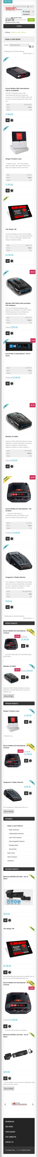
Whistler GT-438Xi (12, 436)
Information (9, 1122)
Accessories (13, 849)
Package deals (13, 845)
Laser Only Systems (15, 837)
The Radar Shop (10, 1150)
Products (11, 869)
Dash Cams (11, 853)
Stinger (29, 177)
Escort (30, 107)
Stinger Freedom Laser (14, 159)
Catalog (7, 32)
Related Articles (26, 1150)
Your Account (10, 1132)
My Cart (27, 11)
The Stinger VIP (11, 229)
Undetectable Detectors (16, 833)
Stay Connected (10, 1137)
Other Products (12, 857)
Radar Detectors (14, 830)
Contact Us (9, 1142)
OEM (30, 594)
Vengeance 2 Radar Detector (16, 577)
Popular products (11, 703)
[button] (31, 19)
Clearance (10, 861)
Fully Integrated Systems (17, 841)
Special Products (11, 623)
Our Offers (9, 1127)
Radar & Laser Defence (18, 32)
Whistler (29, 320)
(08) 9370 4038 (16, 18)
